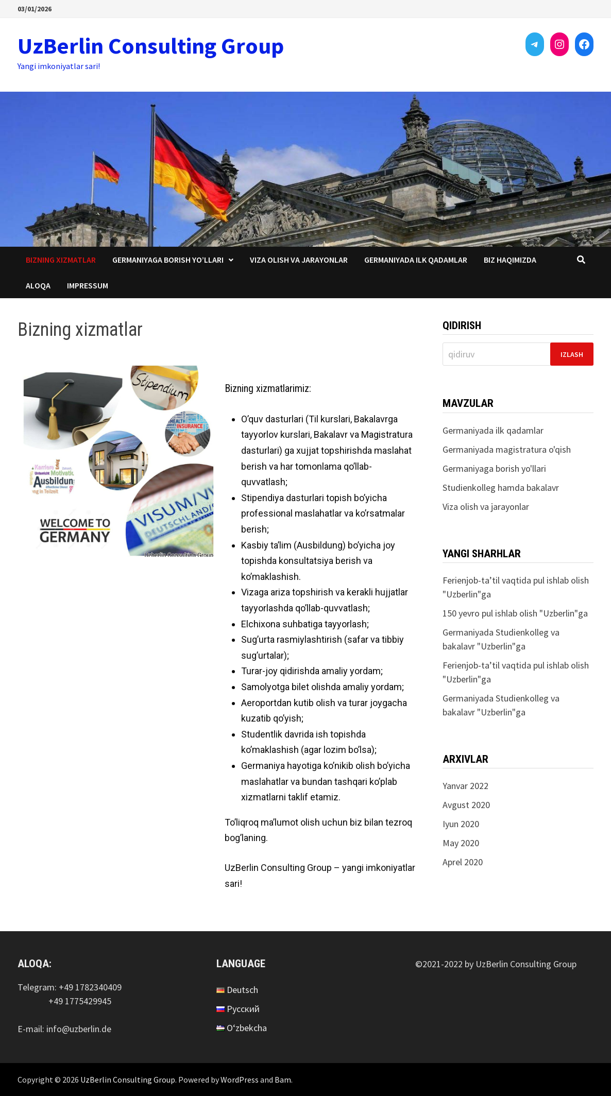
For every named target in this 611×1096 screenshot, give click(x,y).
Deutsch (242, 990)
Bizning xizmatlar (61, 259)
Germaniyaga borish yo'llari (494, 468)
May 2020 (461, 843)
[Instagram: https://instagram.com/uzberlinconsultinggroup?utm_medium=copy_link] (559, 44)
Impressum (87, 285)
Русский (243, 1009)
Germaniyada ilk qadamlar (415, 259)
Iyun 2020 (461, 824)
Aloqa (38, 285)
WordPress (239, 1079)
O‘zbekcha (247, 1028)
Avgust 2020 (466, 805)
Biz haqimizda (510, 259)
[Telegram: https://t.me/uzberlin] (534, 44)
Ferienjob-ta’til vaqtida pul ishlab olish (516, 580)
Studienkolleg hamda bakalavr (501, 487)
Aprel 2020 (463, 862)
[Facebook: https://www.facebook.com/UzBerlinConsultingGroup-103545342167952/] (584, 44)
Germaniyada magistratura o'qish (507, 449)
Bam (283, 1079)
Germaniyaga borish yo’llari (168, 259)
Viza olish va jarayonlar (299, 259)
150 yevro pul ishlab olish (490, 613)
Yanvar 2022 (465, 786)
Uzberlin (462, 594)
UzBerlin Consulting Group (151, 45)
